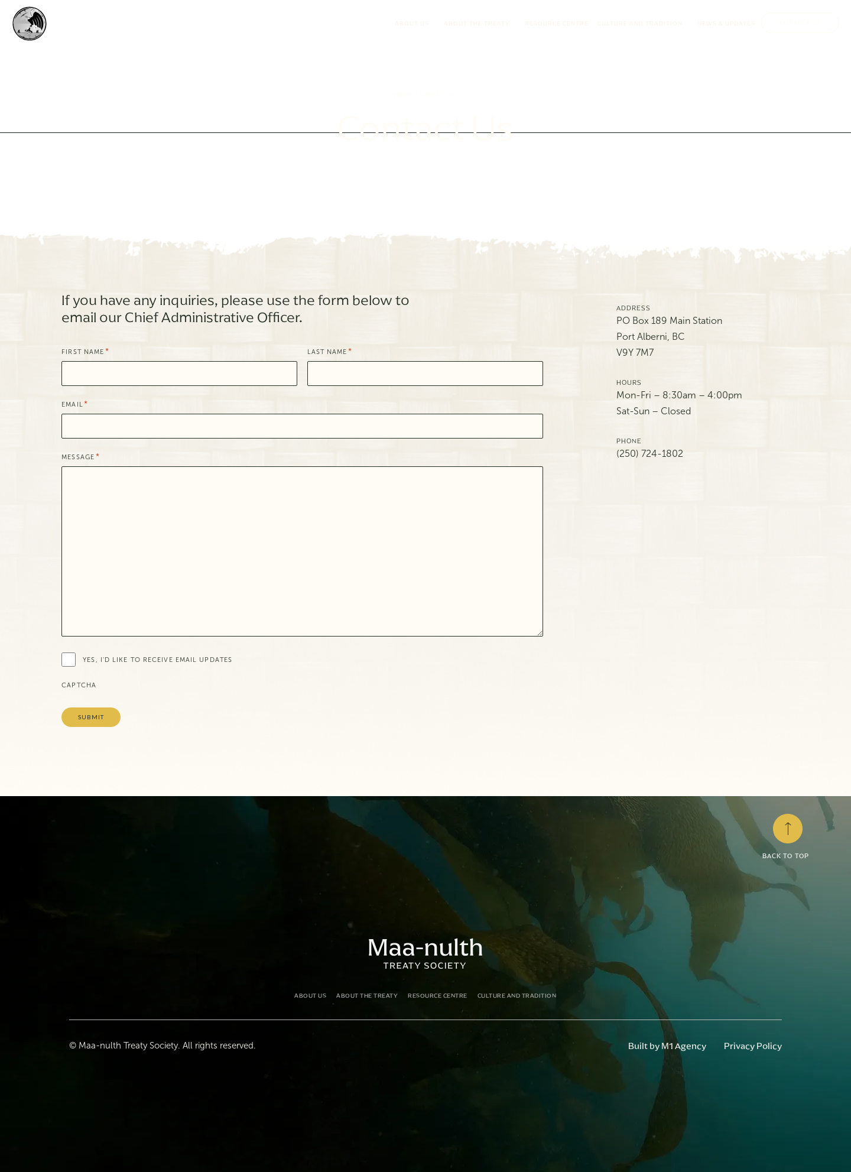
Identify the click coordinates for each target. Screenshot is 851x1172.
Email (74, 404)
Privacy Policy (753, 1046)
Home (403, 94)
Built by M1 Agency (667, 1046)
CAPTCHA (78, 685)
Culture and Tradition (642, 24)
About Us (415, 24)
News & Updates (726, 23)
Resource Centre (557, 23)
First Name (85, 352)
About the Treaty (480, 24)
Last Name (330, 352)
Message (80, 457)
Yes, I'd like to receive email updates (157, 659)
